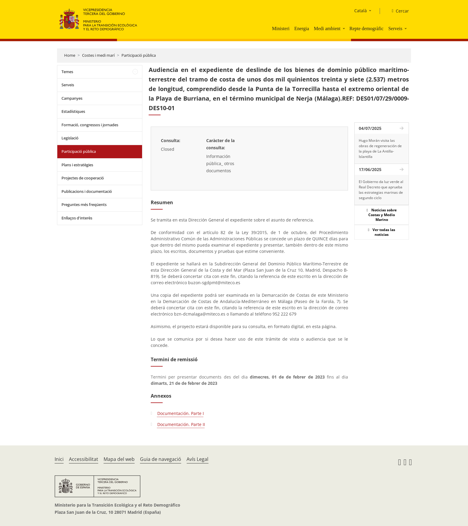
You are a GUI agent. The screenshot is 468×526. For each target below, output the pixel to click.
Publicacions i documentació (86, 191)
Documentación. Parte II (181, 424)
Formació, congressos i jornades (89, 124)
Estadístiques (73, 111)
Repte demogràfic (367, 28)
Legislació (69, 138)
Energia (301, 28)
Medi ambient (327, 28)
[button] (344, 28)
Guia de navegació (160, 459)
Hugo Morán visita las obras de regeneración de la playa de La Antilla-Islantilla (380, 148)
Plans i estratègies (77, 164)
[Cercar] (398, 11)
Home (69, 55)
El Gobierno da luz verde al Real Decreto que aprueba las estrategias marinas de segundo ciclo (381, 189)
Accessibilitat (83, 459)
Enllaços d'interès (76, 218)
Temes (67, 71)
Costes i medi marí (98, 55)
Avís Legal (197, 459)
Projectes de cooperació (82, 178)
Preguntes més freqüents (84, 204)
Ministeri (281, 28)
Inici (59, 459)
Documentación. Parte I (180, 413)
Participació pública (138, 55)
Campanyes (71, 98)
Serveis (395, 28)
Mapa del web (119, 459)
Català (360, 10)
